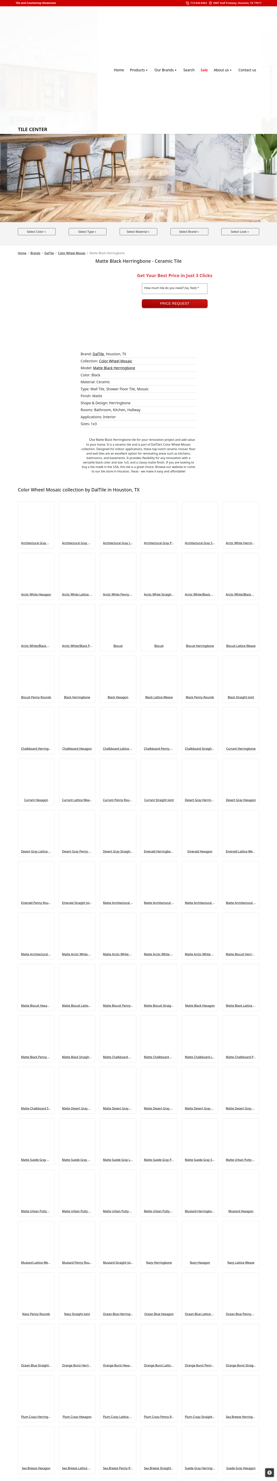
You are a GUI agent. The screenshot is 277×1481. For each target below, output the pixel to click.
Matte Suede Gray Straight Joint (200, 1160)
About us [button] (222, 69)
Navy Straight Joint (77, 1314)
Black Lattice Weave (159, 697)
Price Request (174, 303)
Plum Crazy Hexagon (77, 1417)
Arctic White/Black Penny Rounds (77, 646)
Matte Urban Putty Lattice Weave (77, 1211)
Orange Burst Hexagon (118, 1365)
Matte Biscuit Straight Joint (159, 1006)
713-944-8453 (196, 3)
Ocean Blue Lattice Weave (200, 1314)
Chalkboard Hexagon (77, 749)
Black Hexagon (118, 697)
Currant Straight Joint (159, 800)
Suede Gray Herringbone (200, 1468)
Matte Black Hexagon (200, 1006)
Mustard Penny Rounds (77, 1263)
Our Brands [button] (165, 69)
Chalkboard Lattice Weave (118, 749)
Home (119, 69)
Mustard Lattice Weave (36, 1263)
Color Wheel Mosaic (71, 253)
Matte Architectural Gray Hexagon (159, 903)
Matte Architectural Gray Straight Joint (36, 954)
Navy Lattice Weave (240, 1263)
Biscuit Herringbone (200, 646)
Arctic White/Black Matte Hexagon (241, 594)
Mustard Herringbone (200, 1211)
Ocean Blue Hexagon (158, 1314)
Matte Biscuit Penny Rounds (118, 1006)
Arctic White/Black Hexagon (200, 594)
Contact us (247, 69)
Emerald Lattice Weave (241, 851)
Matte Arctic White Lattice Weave (118, 954)
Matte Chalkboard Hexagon (159, 1057)
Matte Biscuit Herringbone (241, 954)
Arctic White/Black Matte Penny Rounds (36, 646)
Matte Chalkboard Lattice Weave (200, 1057)
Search (189, 69)
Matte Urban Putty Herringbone (241, 1160)
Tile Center (46, 70)
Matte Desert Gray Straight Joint (241, 1108)
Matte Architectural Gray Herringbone (118, 903)
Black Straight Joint (241, 697)
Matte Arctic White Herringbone (77, 954)
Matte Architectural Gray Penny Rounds (241, 903)
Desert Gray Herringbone (200, 800)
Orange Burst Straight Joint (241, 1365)
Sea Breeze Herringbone (241, 1417)
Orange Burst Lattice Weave (159, 1365)
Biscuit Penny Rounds (36, 697)
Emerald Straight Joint (77, 903)
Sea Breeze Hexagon (36, 1468)
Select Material (137, 232)
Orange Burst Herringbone (77, 1365)
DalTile (49, 253)
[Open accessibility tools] (269, 1472)
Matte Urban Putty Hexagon (36, 1211)
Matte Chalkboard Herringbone (118, 1057)
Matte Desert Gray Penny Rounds (200, 1108)
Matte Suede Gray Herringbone (36, 1160)
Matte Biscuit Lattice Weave (77, 1006)
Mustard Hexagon (241, 1211)
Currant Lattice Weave (77, 800)
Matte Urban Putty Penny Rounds (118, 1211)
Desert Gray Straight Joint (118, 851)
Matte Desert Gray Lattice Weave (159, 1108)
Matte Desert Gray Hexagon (118, 1108)
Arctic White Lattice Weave (77, 594)
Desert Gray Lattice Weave (36, 851)
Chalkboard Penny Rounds (159, 749)
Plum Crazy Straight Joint (200, 1417)
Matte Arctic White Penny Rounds (159, 954)
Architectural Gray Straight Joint (200, 543)
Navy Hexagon (200, 1263)
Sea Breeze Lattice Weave (77, 1468)
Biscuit (118, 646)
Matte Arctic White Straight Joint (200, 954)
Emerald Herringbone (159, 851)
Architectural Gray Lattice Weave (118, 543)
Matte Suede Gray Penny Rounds (159, 1160)
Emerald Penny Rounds (36, 903)
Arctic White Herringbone (241, 543)
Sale (204, 69)
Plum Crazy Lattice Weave (118, 1417)
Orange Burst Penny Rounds (200, 1365)
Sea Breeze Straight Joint (159, 1468)
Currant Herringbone (241, 749)
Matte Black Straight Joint (77, 1057)
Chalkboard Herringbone (36, 749)
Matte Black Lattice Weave (241, 1006)
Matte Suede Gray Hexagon (77, 1160)
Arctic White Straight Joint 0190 (159, 594)
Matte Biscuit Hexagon (36, 1006)
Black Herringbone (77, 697)
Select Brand (188, 232)
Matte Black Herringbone (114, 367)
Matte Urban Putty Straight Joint (159, 1211)
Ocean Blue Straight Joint (36, 1365)
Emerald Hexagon (199, 851)
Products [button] (138, 69)
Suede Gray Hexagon (240, 1468)
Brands (35, 253)
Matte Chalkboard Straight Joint (36, 1108)
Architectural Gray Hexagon (77, 543)
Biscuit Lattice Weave (240, 646)
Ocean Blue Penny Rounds (241, 1314)
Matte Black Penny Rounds (36, 1057)
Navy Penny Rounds (36, 1314)
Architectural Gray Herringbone (36, 543)
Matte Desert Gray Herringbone (77, 1108)
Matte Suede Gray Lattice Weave (118, 1160)
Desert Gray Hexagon (241, 800)
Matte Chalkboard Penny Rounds (241, 1057)
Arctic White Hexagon (36, 594)
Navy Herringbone (159, 1263)
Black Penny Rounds (200, 697)
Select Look (239, 232)
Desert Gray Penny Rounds (77, 851)
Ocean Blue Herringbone (118, 1314)
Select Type (86, 232)
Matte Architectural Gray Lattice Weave (200, 903)
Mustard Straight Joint (118, 1263)
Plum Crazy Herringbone (36, 1417)
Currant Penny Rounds (118, 800)
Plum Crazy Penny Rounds (159, 1417)
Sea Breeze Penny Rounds (118, 1468)
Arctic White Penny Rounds (118, 594)
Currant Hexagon (36, 800)
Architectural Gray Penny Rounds (159, 543)
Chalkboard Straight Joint (200, 749)
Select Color (35, 232)
